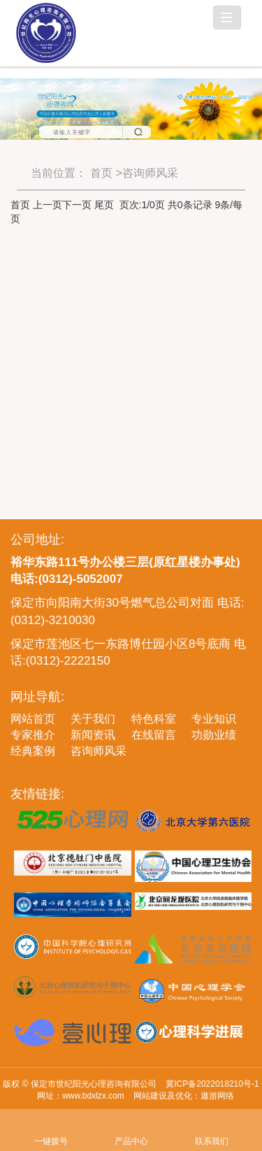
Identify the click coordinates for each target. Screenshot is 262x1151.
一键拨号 (50, 1122)
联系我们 (211, 1122)
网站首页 (32, 719)
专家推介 (32, 735)
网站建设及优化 (162, 1096)
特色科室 (153, 719)
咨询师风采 (98, 751)
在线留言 (153, 735)
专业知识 (213, 719)
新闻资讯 (93, 735)
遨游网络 (217, 1096)
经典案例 (32, 751)
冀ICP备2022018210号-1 (212, 1084)
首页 (101, 173)
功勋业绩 (213, 735)
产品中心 (131, 1122)
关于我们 (93, 719)
